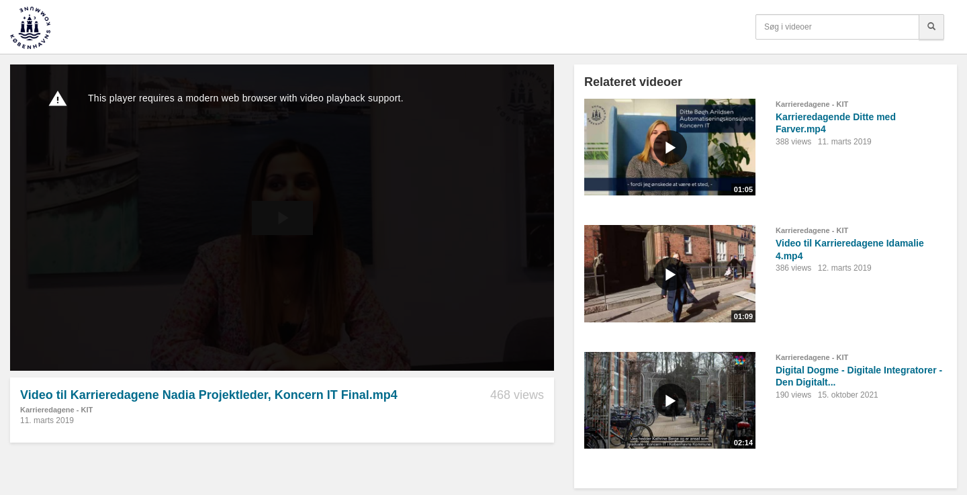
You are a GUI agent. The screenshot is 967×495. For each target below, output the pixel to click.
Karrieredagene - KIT (56, 410)
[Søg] (931, 27)
